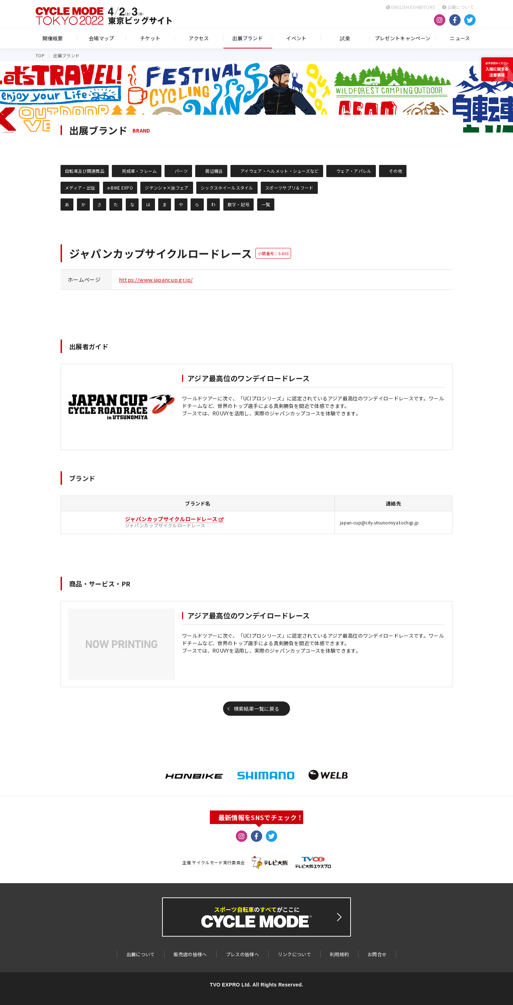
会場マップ (101, 38)
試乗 (345, 38)
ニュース (460, 38)
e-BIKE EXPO (120, 188)
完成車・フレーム (139, 171)
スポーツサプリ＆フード (289, 188)
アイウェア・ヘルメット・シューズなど (279, 171)
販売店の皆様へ (190, 954)
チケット (150, 38)
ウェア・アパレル (354, 171)
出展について (458, 7)
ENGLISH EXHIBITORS (410, 7)
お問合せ (377, 954)
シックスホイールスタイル (227, 188)
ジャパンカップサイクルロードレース (171, 519)
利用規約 (339, 954)
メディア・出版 (80, 188)
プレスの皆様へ (242, 954)
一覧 (265, 204)
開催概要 (52, 38)
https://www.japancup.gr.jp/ (156, 279)
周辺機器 (214, 171)
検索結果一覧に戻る (257, 708)
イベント (296, 38)
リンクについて (294, 954)
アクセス (199, 38)
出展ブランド (247, 38)
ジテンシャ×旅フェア (166, 188)
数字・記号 (239, 204)
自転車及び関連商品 (84, 171)
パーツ (181, 171)
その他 (395, 171)
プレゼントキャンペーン (403, 38)
